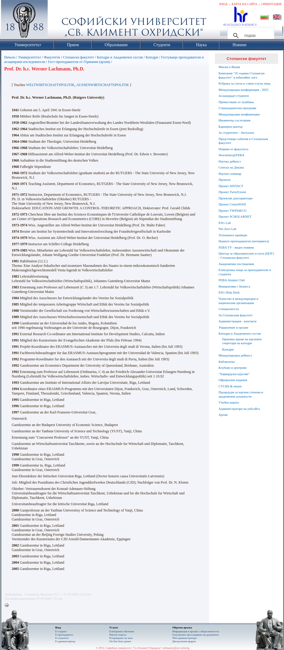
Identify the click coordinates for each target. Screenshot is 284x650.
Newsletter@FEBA (231, 155)
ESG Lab (225, 223)
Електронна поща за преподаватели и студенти (245, 272)
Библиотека (227, 361)
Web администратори (184, 638)
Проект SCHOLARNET (235, 216)
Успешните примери (233, 235)
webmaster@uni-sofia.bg (175, 647)
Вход (223, 4)
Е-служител (62, 638)
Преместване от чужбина (236, 102)
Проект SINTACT (231, 186)
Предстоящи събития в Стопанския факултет (243, 141)
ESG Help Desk (229, 292)
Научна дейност (230, 161)
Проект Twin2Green (232, 192)
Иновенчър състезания (234, 120)
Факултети (52, 57)
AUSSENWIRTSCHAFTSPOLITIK (102, 85)
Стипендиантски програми (237, 108)
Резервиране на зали (121, 638)
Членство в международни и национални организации (238, 301)
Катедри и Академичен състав (120, 57)
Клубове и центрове (232, 367)
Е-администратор (65, 641)
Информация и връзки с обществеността (195, 631)
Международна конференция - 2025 (243, 89)
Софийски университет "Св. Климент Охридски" (58, 21)
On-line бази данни (120, 641)
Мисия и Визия (229, 67)
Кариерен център (231, 126)
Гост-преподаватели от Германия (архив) (79, 62)
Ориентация (271, 4)
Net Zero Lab (227, 229)
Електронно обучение (121, 631)
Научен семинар (230, 173)
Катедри (152, 57)
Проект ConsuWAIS (232, 204)
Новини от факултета (233, 149)
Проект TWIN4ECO (232, 210)
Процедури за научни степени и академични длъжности (241, 394)
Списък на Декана (231, 167)
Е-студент (61, 631)
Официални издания (233, 380)
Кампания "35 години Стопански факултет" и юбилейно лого (241, 75)
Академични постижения (236, 264)
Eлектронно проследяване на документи (195, 634)
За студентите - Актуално (236, 132)
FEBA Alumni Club (232, 280)
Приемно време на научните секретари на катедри (242, 341)
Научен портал (117, 634)
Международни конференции (239, 114)
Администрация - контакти (237, 321)
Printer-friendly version (8, 605)
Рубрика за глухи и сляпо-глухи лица (244, 83)
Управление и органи (233, 327)
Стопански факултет (78, 57)
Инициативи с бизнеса (234, 286)
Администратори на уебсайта (239, 408)
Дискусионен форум (184, 641)
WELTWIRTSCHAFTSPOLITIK (50, 85)
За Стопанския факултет (235, 315)
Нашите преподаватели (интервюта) (244, 241)
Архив (223, 414)
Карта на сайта (244, 4)
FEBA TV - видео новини (236, 247)
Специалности (229, 309)
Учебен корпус (229, 402)
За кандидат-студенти (234, 95)
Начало (9, 57)
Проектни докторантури (235, 198)
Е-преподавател (64, 634)
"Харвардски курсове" (234, 374)
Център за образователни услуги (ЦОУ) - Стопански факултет (246, 255)
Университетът (29, 57)
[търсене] (249, 35)
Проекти (225, 179)
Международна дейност (235, 355)
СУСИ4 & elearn (230, 386)
